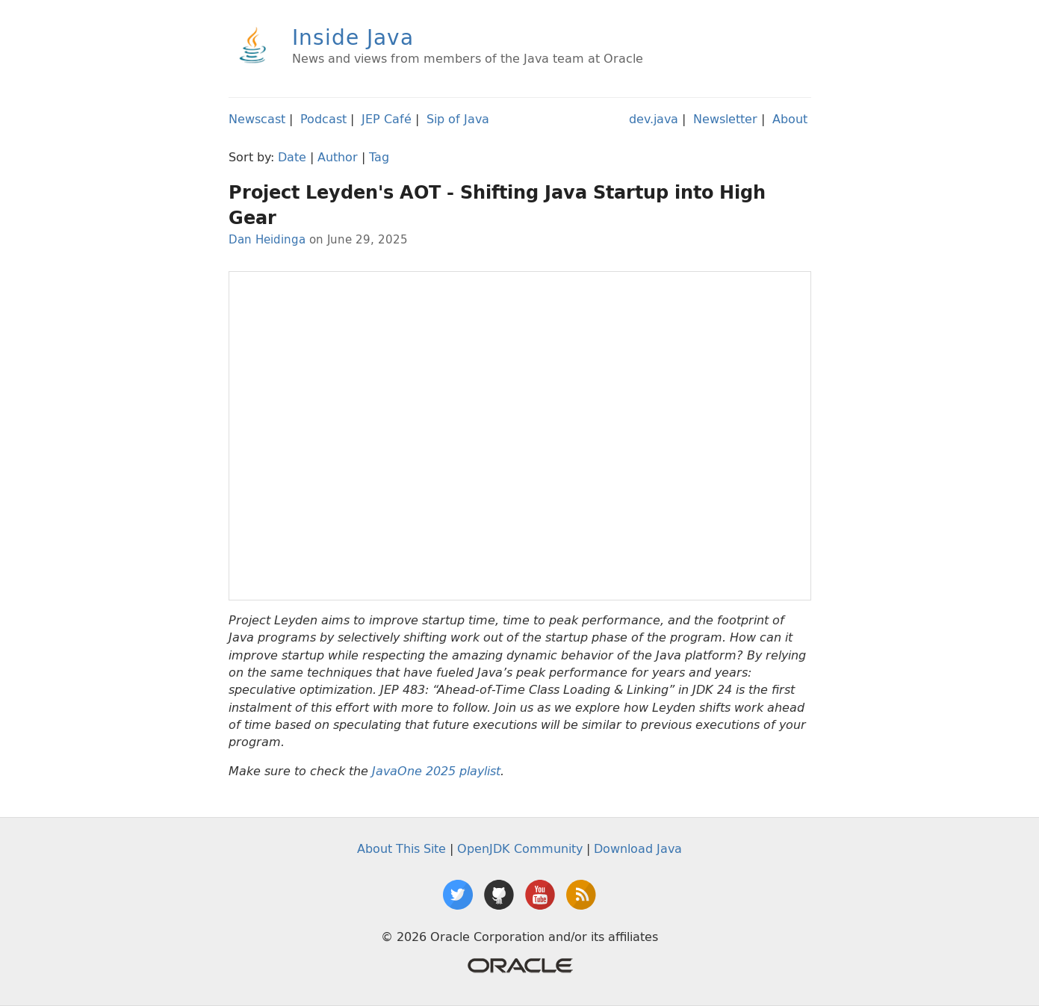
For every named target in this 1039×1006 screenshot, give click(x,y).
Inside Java (353, 37)
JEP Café (387, 118)
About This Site (401, 848)
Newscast (257, 118)
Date (292, 156)
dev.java (653, 118)
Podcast (323, 118)
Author (337, 156)
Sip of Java (458, 118)
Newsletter (725, 118)
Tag (379, 156)
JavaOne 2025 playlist (436, 771)
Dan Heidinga (267, 239)
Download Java (638, 848)
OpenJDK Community (520, 848)
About (789, 118)
